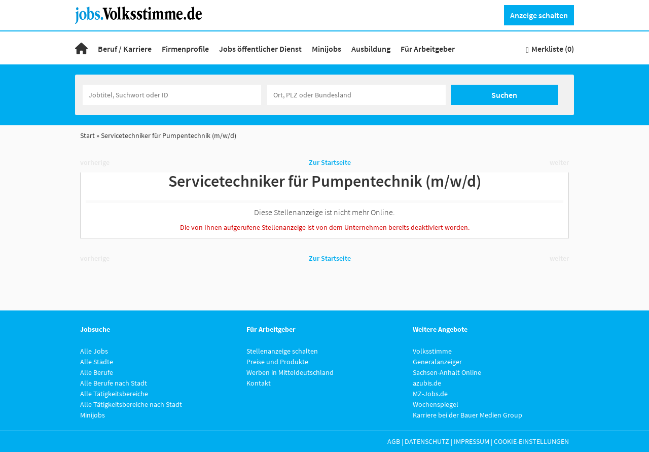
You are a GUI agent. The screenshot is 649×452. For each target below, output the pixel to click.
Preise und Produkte (277, 361)
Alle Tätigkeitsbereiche (114, 393)
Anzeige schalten (539, 15)
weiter (559, 162)
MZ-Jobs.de (430, 393)
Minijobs (326, 49)
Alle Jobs (94, 351)
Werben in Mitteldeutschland (290, 372)
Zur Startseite (330, 162)
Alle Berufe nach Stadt (113, 383)
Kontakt (258, 383)
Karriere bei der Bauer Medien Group (467, 415)
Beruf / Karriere (125, 49)
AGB (393, 441)
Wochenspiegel (435, 404)
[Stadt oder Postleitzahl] (356, 95)
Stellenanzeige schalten (282, 351)
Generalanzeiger (437, 361)
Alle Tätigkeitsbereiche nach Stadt (131, 404)
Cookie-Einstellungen (531, 441)
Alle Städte (96, 361)
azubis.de (427, 383)
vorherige (95, 162)
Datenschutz (427, 441)
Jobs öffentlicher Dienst (260, 49)
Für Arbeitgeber (428, 49)
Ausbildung (370, 49)
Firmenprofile (185, 49)
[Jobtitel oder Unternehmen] (172, 95)
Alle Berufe (96, 372)
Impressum (471, 441)
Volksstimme (432, 351)
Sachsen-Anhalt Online (447, 372)
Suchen (504, 95)
